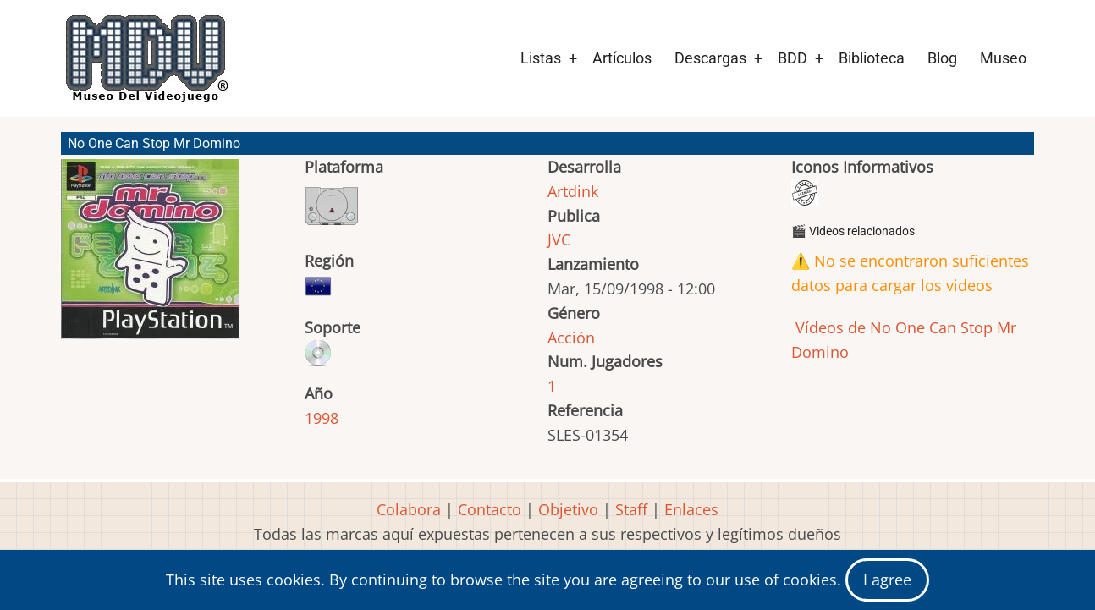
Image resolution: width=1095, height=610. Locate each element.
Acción (571, 337)
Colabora (409, 509)
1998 (321, 418)
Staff (631, 509)
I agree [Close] (887, 579)
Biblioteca (872, 58)
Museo (1003, 58)
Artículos (622, 58)
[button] (150, 256)
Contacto (489, 509)
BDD (792, 58)
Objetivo (568, 509)
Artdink (573, 191)
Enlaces (691, 509)
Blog (942, 58)
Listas (540, 58)
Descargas (710, 58)
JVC (559, 239)
